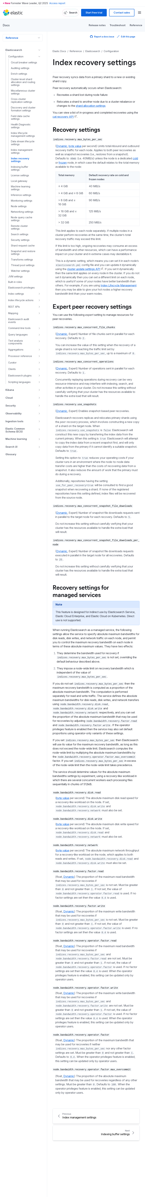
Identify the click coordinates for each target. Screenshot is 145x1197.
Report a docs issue (102, 36)
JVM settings (15, 276)
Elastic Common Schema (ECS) (15, 430)
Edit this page (126, 36)
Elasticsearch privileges (21, 287)
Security (10, 405)
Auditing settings (20, 68)
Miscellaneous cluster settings (23, 92)
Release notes (97, 25)
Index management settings (21, 151)
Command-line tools (19, 328)
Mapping (13, 313)
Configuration (15, 56)
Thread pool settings (22, 265)
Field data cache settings (20, 117)
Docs (6, 25)
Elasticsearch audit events (18, 321)
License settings (20, 175)
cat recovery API (63, 116)
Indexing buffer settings (19, 168)
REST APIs (14, 306)
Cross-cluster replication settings (21, 100)
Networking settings (22, 211)
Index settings (16, 293)
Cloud (9, 397)
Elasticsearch (13, 50)
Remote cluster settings (19, 227)
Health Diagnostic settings (21, 126)
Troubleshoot (118, 25)
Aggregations (15, 349)
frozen (63, 162)
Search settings (19, 234)
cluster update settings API (83, 269)
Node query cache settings (21, 219)
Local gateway (19, 181)
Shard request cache (23, 245)
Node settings (19, 206)
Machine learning (16, 438)
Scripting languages (19, 382)
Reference (136, 25)
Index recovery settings (20, 160)
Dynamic (61, 146)
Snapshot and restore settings (23, 253)
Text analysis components (15, 342)
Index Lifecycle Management (118, 285)
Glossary (10, 454)
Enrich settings (19, 73)
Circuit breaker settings (24, 62)
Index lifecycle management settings (23, 134)
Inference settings (21, 195)
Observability (13, 413)
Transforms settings (22, 259)
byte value (75, 146)
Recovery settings (76, 129)
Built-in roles (15, 282)
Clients (12, 369)
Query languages (18, 334)
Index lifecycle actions (20, 300)
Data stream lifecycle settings (22, 143)
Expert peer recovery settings (92, 306)
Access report (57, 3)
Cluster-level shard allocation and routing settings (23, 82)
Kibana (9, 389)
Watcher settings (20, 271)
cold (135, 158)
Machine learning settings (20, 188)
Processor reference (20, 356)
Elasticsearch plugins (20, 375)
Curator (12, 362)
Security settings (20, 240)
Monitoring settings (21, 200)
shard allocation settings (91, 105)
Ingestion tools (14, 421)
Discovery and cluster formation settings (23, 109)
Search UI (11, 446)
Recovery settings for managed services (81, 590)
